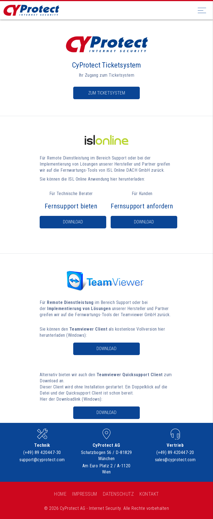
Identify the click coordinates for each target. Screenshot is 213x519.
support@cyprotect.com (42, 459)
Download (73, 221)
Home (60, 494)
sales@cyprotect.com (175, 459)
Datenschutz (118, 494)
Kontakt (149, 494)
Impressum (84, 494)
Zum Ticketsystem (106, 93)
